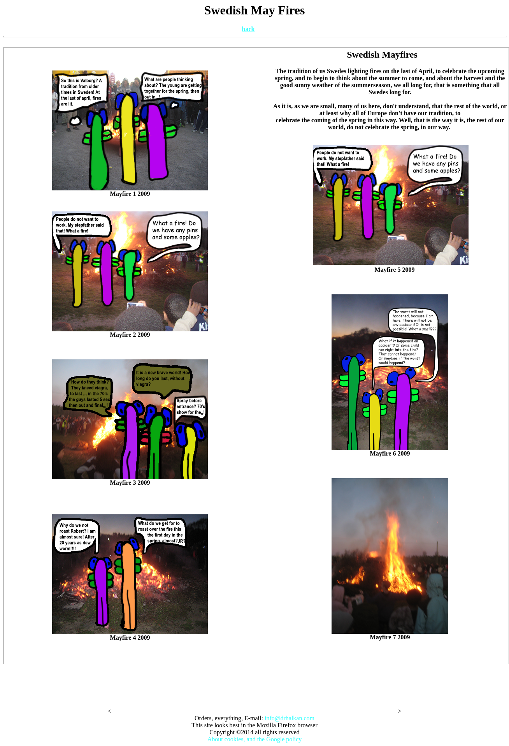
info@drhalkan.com (289, 718)
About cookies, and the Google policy (254, 739)
